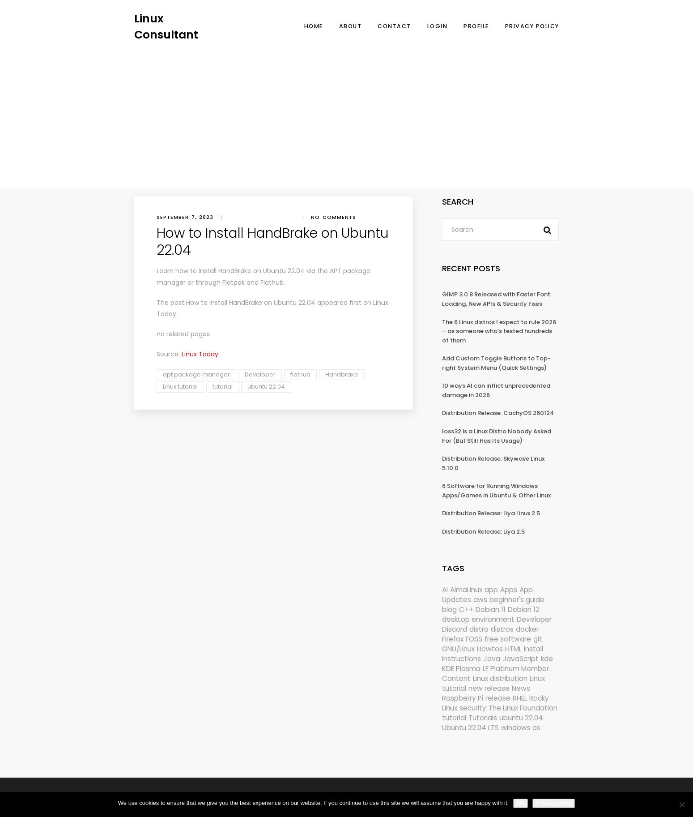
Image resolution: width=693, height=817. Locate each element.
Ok (520, 803)
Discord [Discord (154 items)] (454, 629)
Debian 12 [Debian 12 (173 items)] (524, 609)
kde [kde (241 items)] (547, 658)
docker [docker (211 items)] (527, 629)
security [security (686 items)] (472, 708)
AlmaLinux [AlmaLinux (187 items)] (466, 590)
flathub (300, 374)
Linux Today (200, 354)
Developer (260, 374)
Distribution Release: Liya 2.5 (483, 531)
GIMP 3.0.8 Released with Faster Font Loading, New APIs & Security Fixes (496, 299)
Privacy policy (553, 803)
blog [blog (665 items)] (449, 609)
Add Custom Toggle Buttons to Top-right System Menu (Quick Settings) (496, 363)
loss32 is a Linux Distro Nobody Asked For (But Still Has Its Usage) (496, 436)
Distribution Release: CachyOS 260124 (498, 413)
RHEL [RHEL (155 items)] (520, 698)
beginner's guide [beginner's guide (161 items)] (516, 599)
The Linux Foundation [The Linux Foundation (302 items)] (523, 708)
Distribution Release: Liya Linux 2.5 (491, 513)
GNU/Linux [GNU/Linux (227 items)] (458, 649)
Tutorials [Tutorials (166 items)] (482, 718)
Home (313, 26)
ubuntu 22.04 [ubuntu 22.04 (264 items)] (521, 718)
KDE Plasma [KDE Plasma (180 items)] (461, 668)
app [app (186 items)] (491, 590)
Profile (476, 26)
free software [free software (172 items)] (508, 639)
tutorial (223, 386)
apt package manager (196, 374)
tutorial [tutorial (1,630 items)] (454, 718)
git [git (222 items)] (537, 639)
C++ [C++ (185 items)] (466, 609)
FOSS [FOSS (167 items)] (474, 639)
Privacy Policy (532, 26)
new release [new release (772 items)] (489, 688)
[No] (681, 804)
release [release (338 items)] (497, 698)
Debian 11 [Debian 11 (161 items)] (491, 609)
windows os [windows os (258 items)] (520, 727)
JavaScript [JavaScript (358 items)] (520, 658)
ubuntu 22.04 (266, 386)
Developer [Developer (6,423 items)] (534, 619)
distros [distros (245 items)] (502, 629)
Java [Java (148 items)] (491, 658)
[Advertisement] (346, 109)
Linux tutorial (180, 386)
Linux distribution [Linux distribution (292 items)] (500, 678)
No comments (333, 217)
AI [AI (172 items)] (445, 590)
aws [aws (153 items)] (480, 599)
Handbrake (341, 374)
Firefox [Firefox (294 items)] (452, 639)
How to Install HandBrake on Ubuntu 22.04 (250, 302)
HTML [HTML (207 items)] (513, 649)
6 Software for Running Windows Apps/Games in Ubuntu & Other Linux (496, 491)
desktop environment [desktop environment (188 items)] (478, 619)
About (350, 26)
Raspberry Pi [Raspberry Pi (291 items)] (462, 698)
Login (437, 26)
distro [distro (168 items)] (479, 629)
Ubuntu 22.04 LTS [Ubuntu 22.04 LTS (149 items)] (470, 727)
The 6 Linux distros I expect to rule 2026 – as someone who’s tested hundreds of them (499, 331)
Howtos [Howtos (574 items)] (490, 649)
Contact (394, 26)
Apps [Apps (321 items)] (508, 590)
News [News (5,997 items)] (521, 688)
